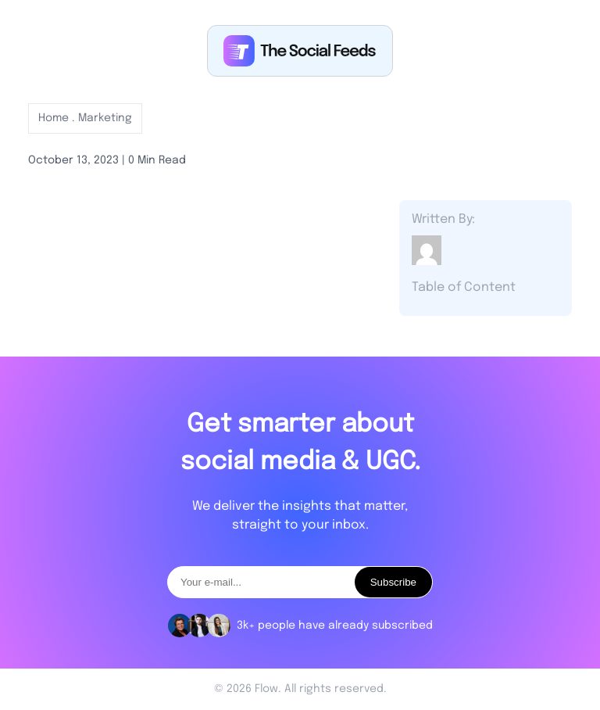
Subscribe (393, 582)
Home (55, 118)
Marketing (105, 118)
